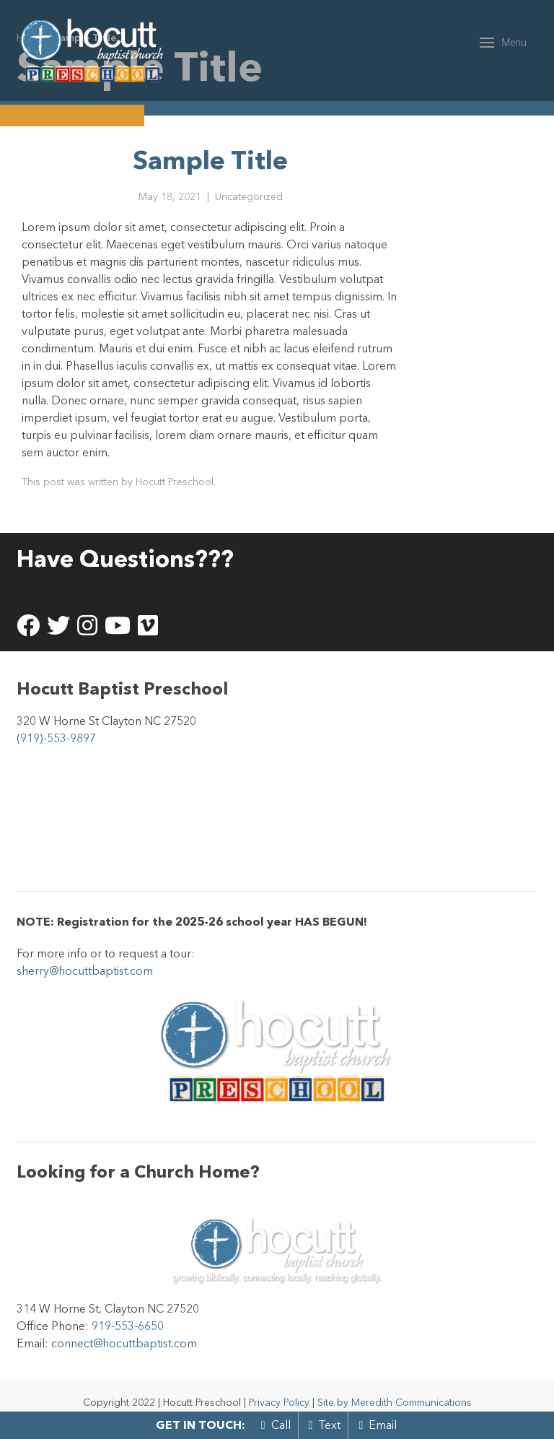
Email (378, 1424)
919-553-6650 (128, 1325)
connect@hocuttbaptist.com (124, 1343)
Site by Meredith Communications (394, 1402)
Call (276, 1424)
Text (325, 1424)
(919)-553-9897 (56, 738)
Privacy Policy (279, 1402)
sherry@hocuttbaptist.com (85, 970)
